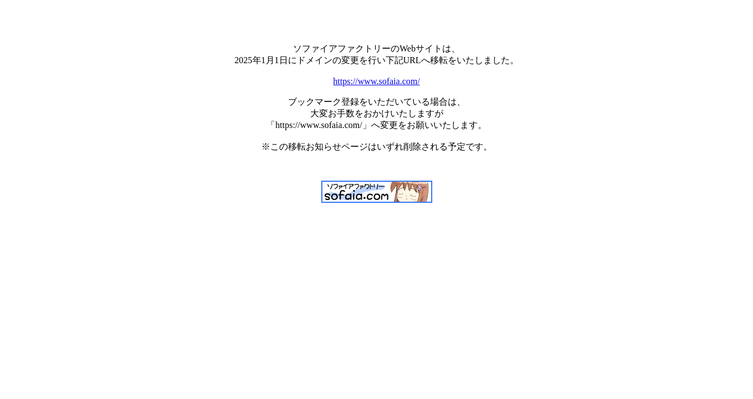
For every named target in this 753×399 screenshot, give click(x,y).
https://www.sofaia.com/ (376, 81)
